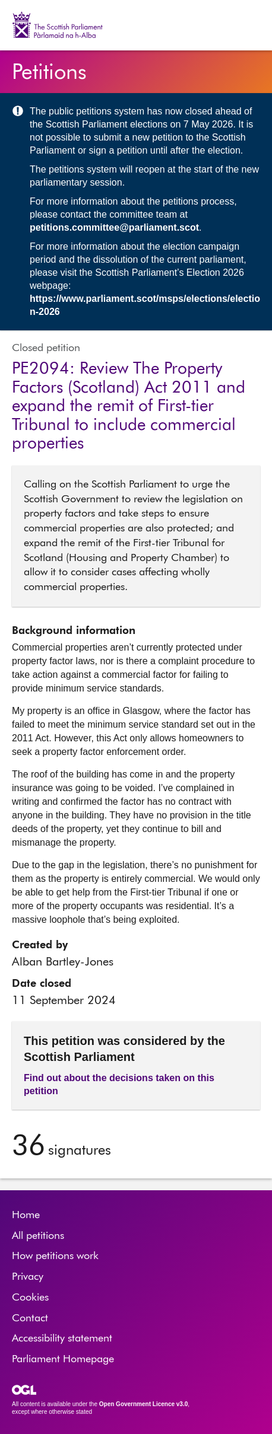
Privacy (27, 1277)
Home (26, 1215)
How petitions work (55, 1256)
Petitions (49, 73)
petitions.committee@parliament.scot (114, 227)
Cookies (30, 1297)
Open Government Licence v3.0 (143, 1404)
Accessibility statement (62, 1338)
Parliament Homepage (63, 1359)
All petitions (38, 1236)
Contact (30, 1318)
